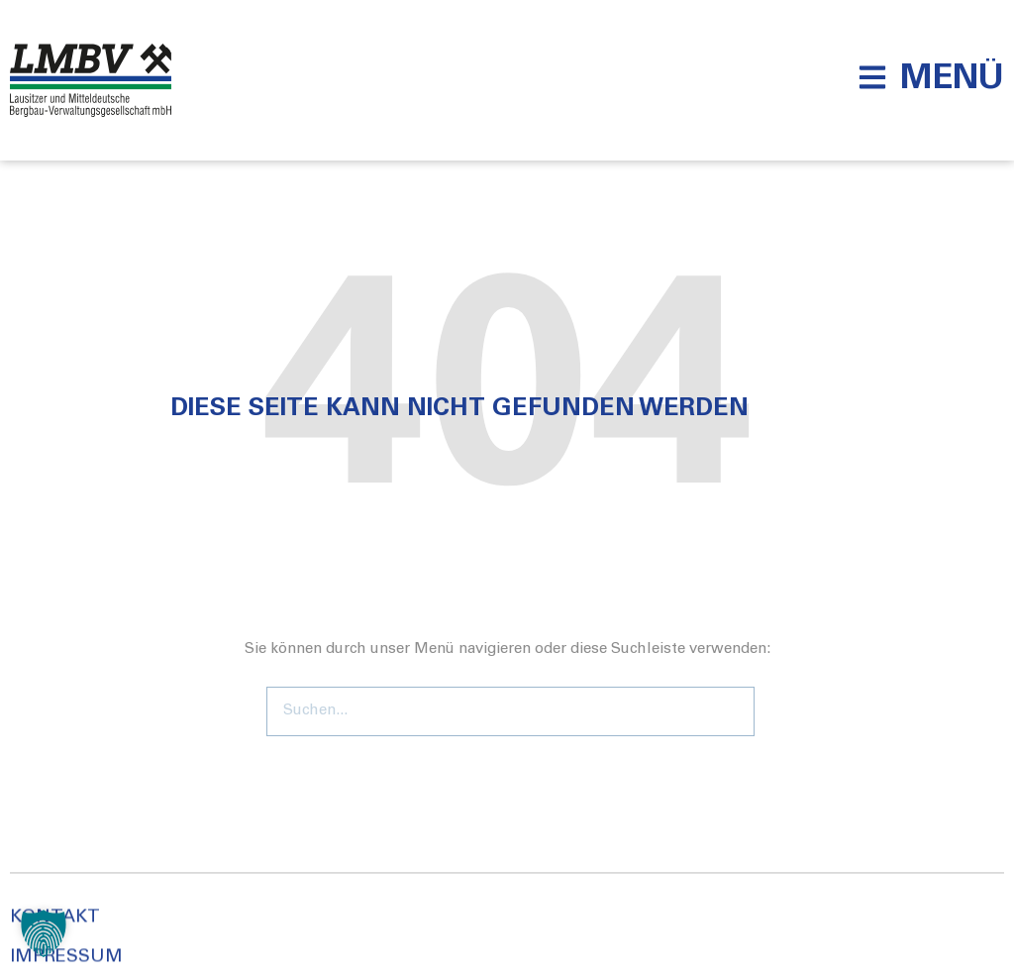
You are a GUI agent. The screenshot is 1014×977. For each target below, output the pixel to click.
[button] (931, 77)
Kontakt (55, 948)
